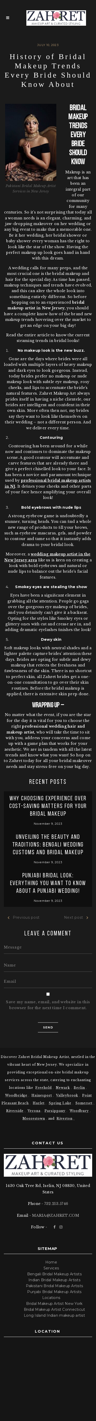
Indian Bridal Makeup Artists (54, 1280)
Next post (76, 917)
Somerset (83, 1103)
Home (51, 1262)
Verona (34, 1111)
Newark (63, 1088)
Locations (51, 1297)
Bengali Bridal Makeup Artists (54, 1274)
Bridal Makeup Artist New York (54, 1303)
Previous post (24, 917)
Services (51, 1268)
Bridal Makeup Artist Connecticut (54, 1309)
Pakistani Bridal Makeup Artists (54, 1286)
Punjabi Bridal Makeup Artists (54, 1291)
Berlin (79, 1088)
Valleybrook (67, 1095)
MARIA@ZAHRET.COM (55, 1215)
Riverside (15, 1111)
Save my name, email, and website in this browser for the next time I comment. (48, 1005)
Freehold (43, 1088)
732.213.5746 (56, 1203)
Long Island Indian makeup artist (54, 1315)
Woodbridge (16, 1095)
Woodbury (79, 1111)
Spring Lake (60, 1103)
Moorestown (34, 1118)
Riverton (64, 1118)
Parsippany (55, 1111)
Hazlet (39, 1103)
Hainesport (41, 1095)
